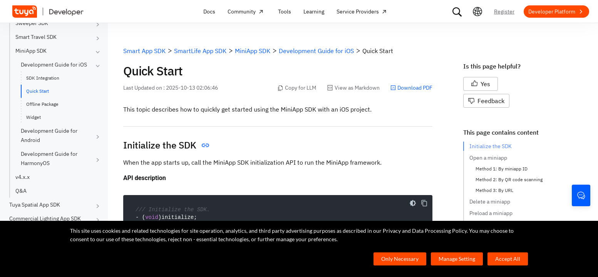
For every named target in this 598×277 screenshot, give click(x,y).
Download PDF (411, 87)
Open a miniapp (488, 157)
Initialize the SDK (490, 146)
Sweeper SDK (31, 23)
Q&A (21, 190)
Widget (33, 117)
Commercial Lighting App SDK (45, 218)
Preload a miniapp (491, 213)
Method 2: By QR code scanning (509, 179)
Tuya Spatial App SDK (34, 204)
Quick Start (37, 91)
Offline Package (42, 104)
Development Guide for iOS (54, 64)
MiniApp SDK (31, 50)
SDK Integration (42, 78)
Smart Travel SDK (36, 36)
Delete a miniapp (489, 201)
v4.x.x (22, 177)
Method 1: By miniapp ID (502, 169)
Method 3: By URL (494, 190)
